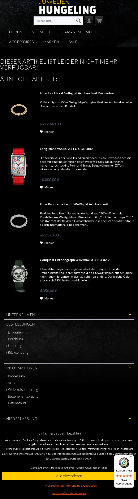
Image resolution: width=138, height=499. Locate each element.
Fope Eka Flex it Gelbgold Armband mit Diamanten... (78, 93)
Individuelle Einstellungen (69, 493)
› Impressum (15, 376)
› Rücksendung (17, 352)
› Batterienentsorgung (22, 396)
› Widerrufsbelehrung (22, 389)
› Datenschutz (16, 403)
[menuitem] (58, 20)
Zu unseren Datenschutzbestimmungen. (70, 458)
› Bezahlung (14, 339)
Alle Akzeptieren (69, 475)
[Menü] (131, 457)
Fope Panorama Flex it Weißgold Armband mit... (75, 204)
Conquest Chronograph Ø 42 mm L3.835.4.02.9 (74, 260)
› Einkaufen (14, 332)
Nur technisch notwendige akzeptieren (71, 485)
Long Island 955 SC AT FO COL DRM (66, 149)
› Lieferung (14, 345)
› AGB (10, 383)
